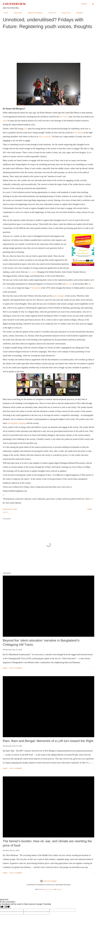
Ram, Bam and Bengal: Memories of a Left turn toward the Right (48, 741)
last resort (63, 116)
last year (68, 284)
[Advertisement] (48, 46)
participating (78, 132)
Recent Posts (65, 13)
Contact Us (51, 13)
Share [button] (89, 509)
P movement (35, 288)
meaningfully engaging (16, 423)
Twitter (45, 889)
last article (32, 272)
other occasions (45, 136)
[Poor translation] (7, 907)
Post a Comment (15, 668)
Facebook (51, 889)
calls (25, 128)
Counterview (14, 3)
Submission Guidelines (34, 13)
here (91, 499)
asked (5, 120)
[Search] (84, 3)
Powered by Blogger (48, 881)
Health (5, 512)
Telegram (59, 889)
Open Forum (17, 13)
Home (5, 13)
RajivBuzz (78, 13)
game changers (59, 296)
